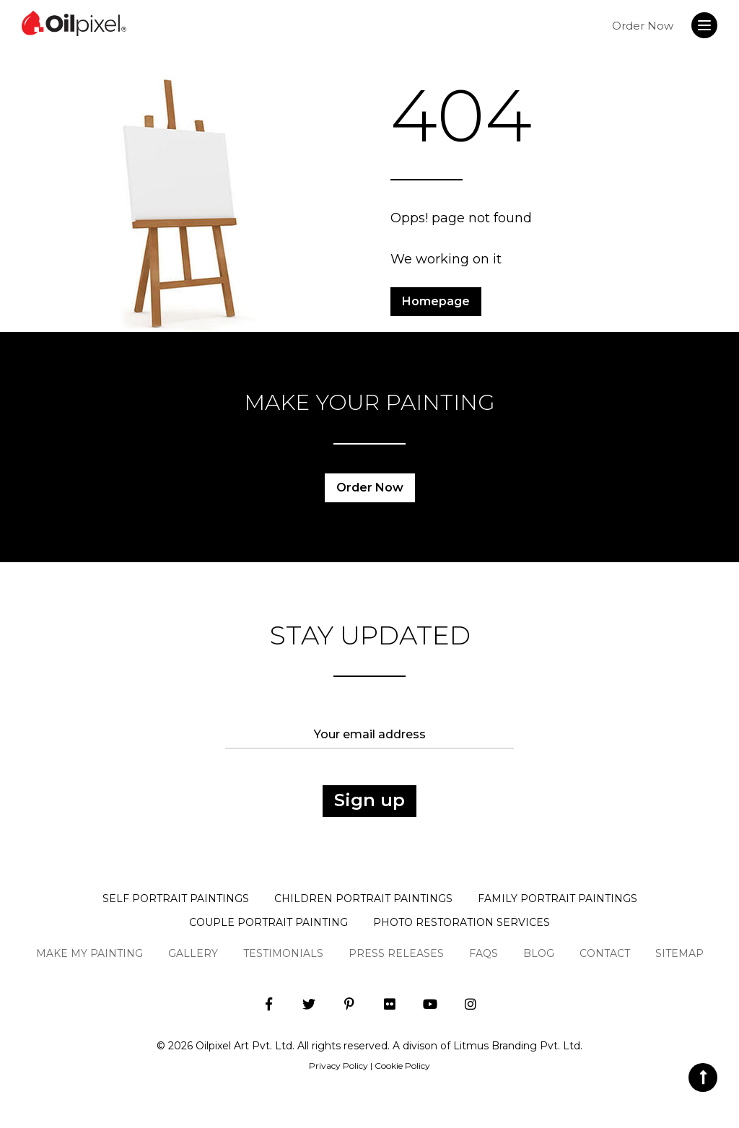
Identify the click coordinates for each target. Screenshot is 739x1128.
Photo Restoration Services (461, 922)
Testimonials (283, 953)
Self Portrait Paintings (175, 898)
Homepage (436, 301)
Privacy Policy (338, 1065)
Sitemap (679, 953)
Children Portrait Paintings (363, 898)
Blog (538, 953)
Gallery (193, 953)
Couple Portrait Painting (268, 922)
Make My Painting (89, 953)
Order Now (642, 25)
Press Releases (396, 953)
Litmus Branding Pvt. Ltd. (517, 1045)
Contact (605, 953)
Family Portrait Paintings (557, 898)
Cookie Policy (402, 1065)
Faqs (483, 953)
